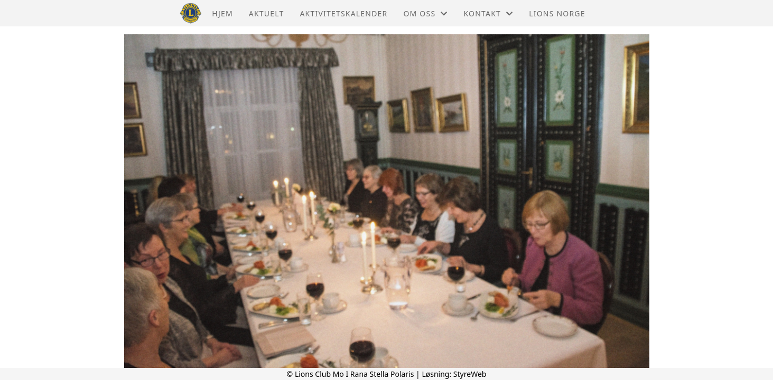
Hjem (222, 13)
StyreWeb (470, 374)
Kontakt (488, 13)
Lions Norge (557, 13)
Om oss (425, 13)
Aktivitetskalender (343, 13)
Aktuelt (266, 13)
